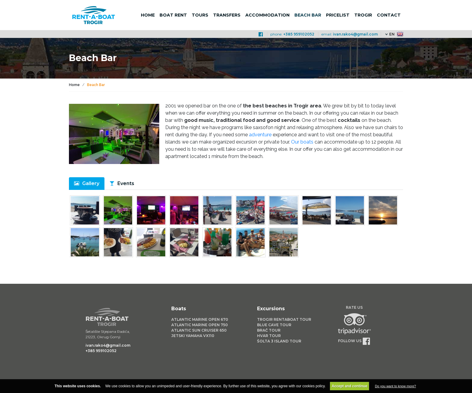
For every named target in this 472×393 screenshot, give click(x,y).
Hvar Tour (269, 335)
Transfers (227, 15)
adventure (261, 135)
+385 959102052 (298, 34)
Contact (389, 15)
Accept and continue (349, 386)
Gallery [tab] (90, 183)
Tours (200, 15)
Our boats (302, 142)
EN (392, 34)
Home (148, 15)
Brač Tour (269, 330)
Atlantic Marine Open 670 (199, 319)
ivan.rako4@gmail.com (355, 34)
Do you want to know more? (395, 386)
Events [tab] (125, 183)
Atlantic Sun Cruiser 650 (199, 330)
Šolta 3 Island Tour (279, 341)
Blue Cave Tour (274, 325)
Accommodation (267, 15)
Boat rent (173, 15)
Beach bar (307, 15)
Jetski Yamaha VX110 (192, 335)
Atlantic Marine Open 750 (199, 325)
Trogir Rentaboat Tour (284, 319)
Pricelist (337, 15)
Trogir (363, 15)
